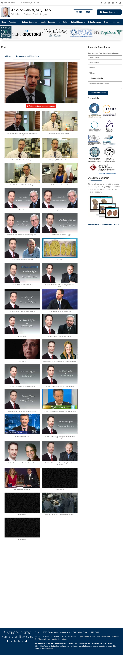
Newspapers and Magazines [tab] (27, 56)
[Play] (41, 82)
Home (3, 22)
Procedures (54, 22)
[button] (22, 124)
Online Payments (94, 22)
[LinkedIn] (109, 2)
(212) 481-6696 (83, 637)
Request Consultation (97, 93)
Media (43, 22)
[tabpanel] (41, 340)
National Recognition (30, 22)
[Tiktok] (120, 2)
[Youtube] (116, 2)
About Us (14, 22)
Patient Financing (78, 22)
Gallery (66, 22)
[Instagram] (112, 2)
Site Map (93, 637)
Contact (116, 22)
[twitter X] (105, 2)
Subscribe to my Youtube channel (41, 106)
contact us (51, 649)
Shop (107, 22)
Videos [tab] (7, 56)
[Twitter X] (11, 641)
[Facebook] (101, 2)
